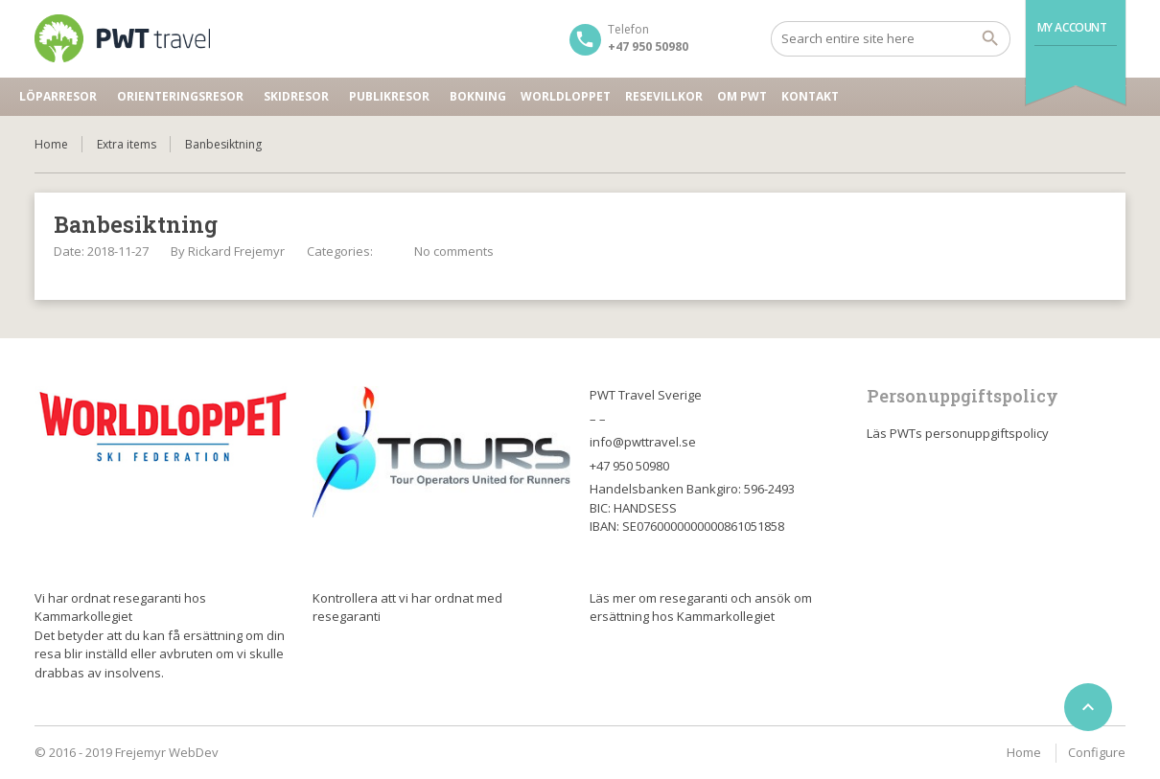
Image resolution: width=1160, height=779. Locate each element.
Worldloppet (566, 96)
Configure (1096, 752)
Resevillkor (664, 96)
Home (51, 144)
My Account (1072, 27)
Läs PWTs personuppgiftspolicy (958, 433)
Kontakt (810, 96)
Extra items (126, 144)
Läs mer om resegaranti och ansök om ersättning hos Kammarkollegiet (701, 607)
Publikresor (389, 96)
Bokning (478, 96)
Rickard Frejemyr (236, 251)
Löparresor (58, 96)
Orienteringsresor (180, 96)
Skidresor (296, 96)
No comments (454, 251)
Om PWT (742, 96)
